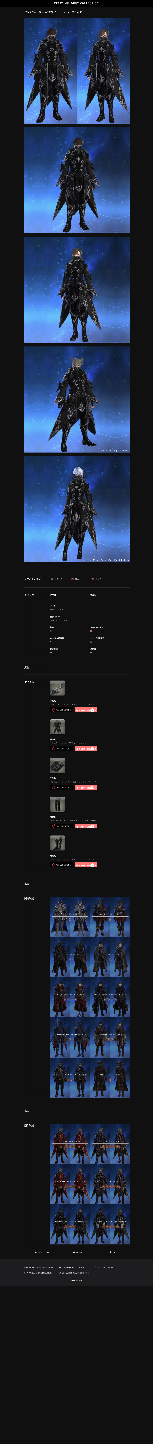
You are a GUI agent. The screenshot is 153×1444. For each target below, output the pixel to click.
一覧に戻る (42, 1376)
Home (77, 1376)
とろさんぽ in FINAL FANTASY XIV (74, 1431)
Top (113, 1376)
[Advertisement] (77, 588)
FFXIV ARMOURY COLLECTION (76, 3)
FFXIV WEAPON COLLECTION (38, 1431)
